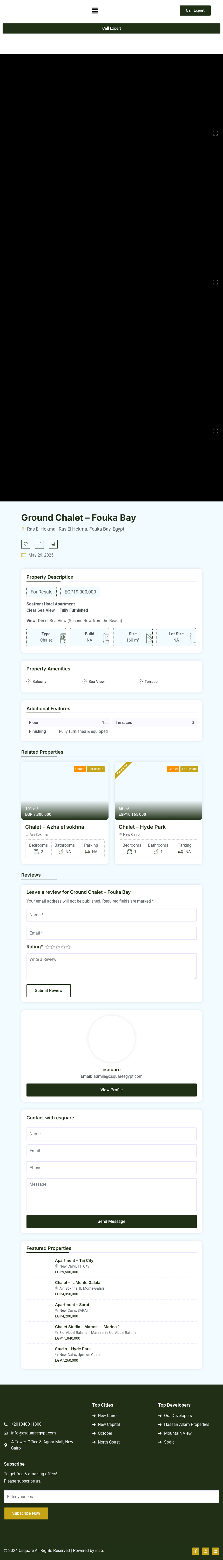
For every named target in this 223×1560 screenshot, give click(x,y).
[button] (95, 10)
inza (99, 1550)
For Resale (96, 769)
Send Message (111, 1221)
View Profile (111, 1089)
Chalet (79, 769)
